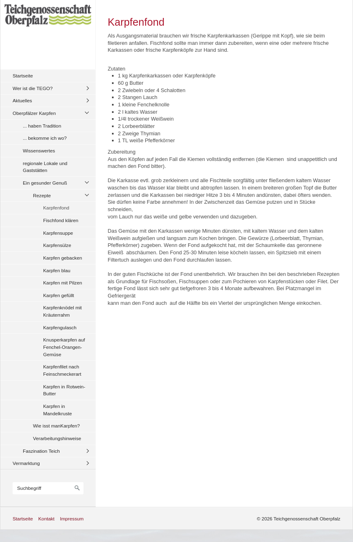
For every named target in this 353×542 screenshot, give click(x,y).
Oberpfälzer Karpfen (34, 113)
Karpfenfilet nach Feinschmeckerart (62, 370)
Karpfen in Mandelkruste (57, 409)
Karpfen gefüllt (58, 295)
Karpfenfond (56, 207)
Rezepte (42, 195)
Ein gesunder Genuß (45, 182)
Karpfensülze (57, 245)
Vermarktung (26, 463)
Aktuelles (22, 100)
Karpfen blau (56, 270)
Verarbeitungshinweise (57, 438)
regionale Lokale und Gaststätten (45, 167)
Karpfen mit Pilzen (62, 282)
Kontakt (46, 518)
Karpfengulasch (60, 327)
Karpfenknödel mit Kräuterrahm (62, 311)
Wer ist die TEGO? (33, 88)
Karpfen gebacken (62, 257)
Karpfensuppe (58, 233)
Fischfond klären (60, 220)
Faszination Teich (41, 451)
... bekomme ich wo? (45, 138)
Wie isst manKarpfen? (56, 425)
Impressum (71, 518)
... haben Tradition (42, 125)
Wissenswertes (39, 150)
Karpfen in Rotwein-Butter (64, 390)
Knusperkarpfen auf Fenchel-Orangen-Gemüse (64, 347)
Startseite (23, 75)
